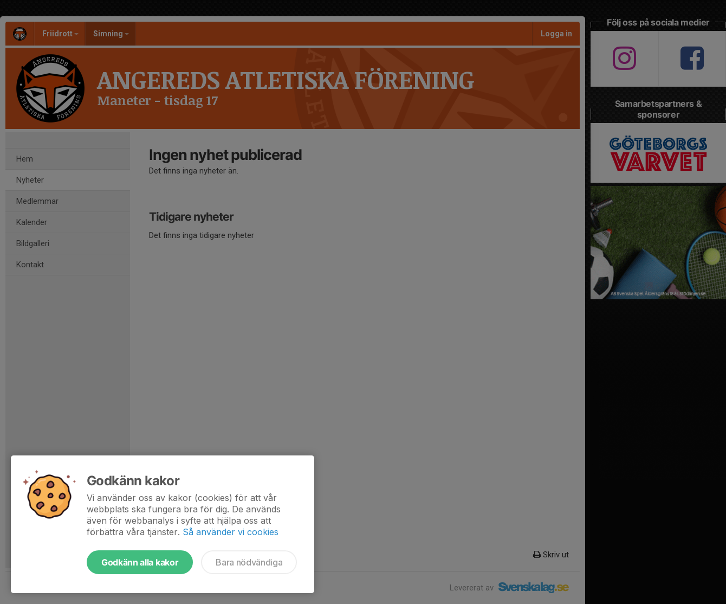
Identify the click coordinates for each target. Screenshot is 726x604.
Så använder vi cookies (230, 531)
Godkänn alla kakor (139, 562)
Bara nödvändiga (249, 562)
